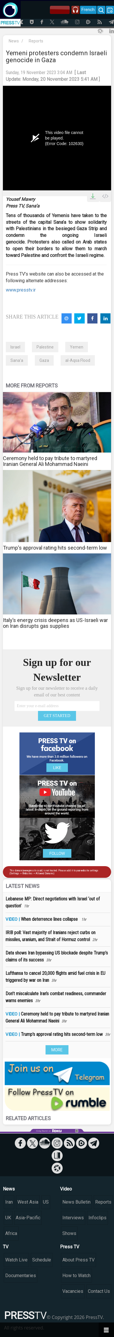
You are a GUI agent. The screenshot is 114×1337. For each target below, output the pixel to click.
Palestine (45, 347)
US (46, 1202)
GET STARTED (57, 716)
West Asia (27, 1202)
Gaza (44, 360)
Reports (36, 41)
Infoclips (97, 1217)
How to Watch (76, 1275)
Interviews (73, 1217)
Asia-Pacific (28, 1217)
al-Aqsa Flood (77, 360)
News (14, 41)
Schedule (41, 1260)
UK (8, 1217)
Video (66, 1189)
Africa (11, 1233)
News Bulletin (76, 1202)
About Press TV (78, 1260)
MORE (57, 1050)
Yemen (76, 347)
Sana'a (16, 360)
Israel (15, 347)
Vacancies (72, 1291)
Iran (9, 1202)
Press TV (69, 1247)
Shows (69, 1233)
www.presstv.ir (21, 290)
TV (5, 1247)
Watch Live (16, 1260)
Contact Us (99, 1291)
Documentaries (20, 1275)
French (88, 9)
